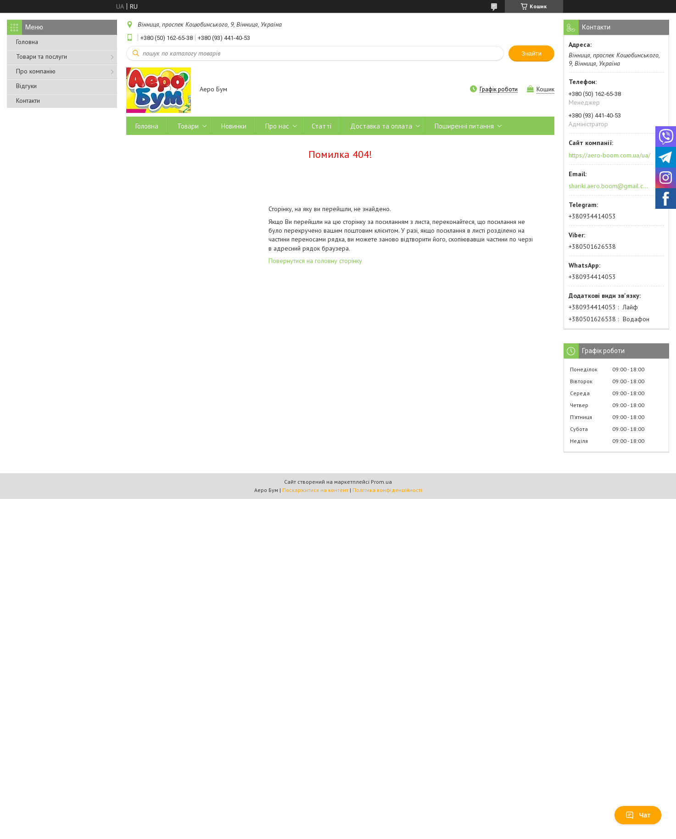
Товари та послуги (41, 56)
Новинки (233, 126)
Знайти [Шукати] (531, 53)
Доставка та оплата (381, 126)
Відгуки (26, 86)
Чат (638, 815)
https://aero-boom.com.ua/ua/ (609, 155)
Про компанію (36, 71)
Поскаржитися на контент (315, 490)
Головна (27, 42)
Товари (188, 126)
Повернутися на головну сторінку (315, 261)
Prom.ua (381, 481)
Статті (321, 126)
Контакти (28, 100)
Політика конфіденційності (387, 490)
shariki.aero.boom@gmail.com (609, 186)
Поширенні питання (464, 126)
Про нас (277, 126)
